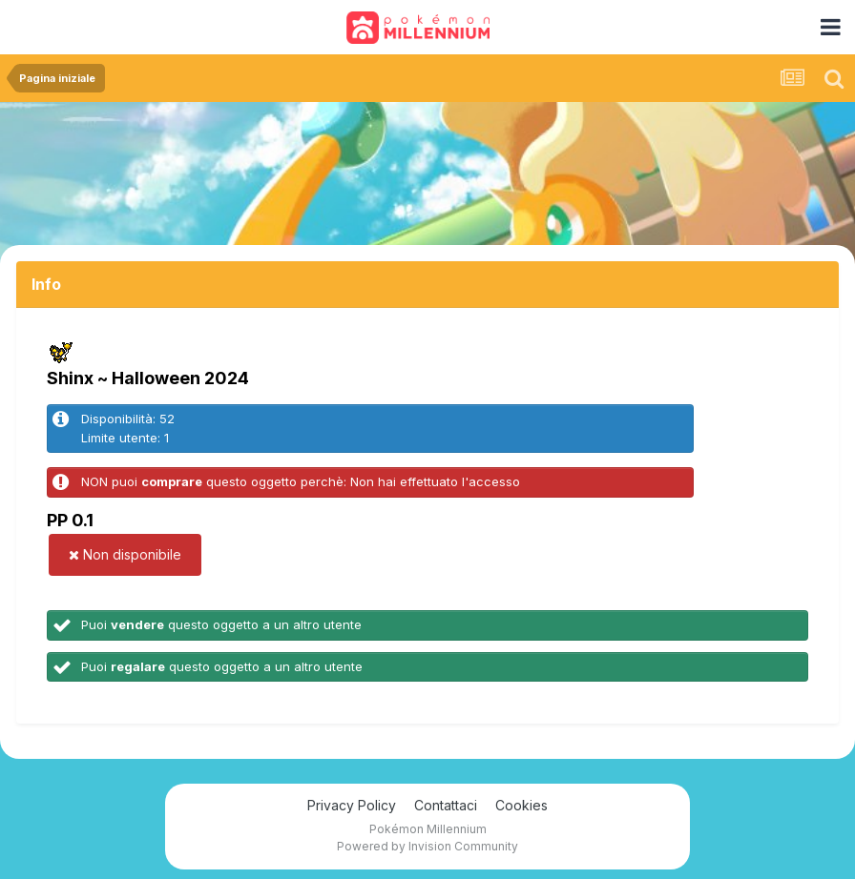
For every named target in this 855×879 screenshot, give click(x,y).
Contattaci (445, 805)
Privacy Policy (351, 805)
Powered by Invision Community (427, 846)
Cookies (521, 805)
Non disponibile (125, 554)
